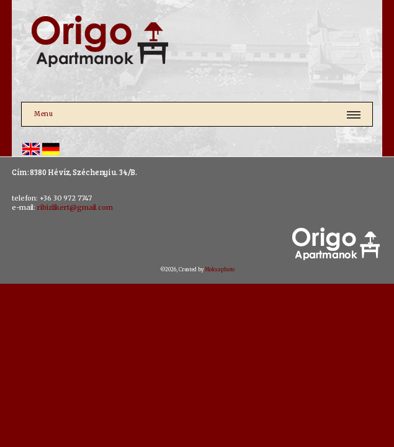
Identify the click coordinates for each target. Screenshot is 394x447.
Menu (43, 114)
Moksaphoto (220, 269)
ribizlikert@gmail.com (75, 207)
